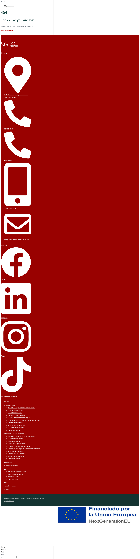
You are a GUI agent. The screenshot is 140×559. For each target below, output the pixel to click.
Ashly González (13, 479)
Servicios (6, 401)
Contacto (6, 489)
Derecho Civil (8, 462)
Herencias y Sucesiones (11, 465)
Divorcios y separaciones (16, 415)
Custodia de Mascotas (15, 410)
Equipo (6, 469)
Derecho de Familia (10, 405)
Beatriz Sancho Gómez (15, 474)
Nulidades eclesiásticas (16, 428)
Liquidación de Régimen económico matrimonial (24, 420)
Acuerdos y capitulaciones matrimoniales (21, 408)
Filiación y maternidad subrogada (19, 418)
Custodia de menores (15, 413)
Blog (5, 482)
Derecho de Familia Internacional (14, 433)
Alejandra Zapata (13, 477)
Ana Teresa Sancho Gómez (17, 472)
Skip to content (9, 6)
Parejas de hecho (14, 430)
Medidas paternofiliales (15, 423)
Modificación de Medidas (16, 425)
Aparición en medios (10, 486)
